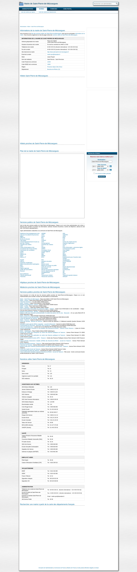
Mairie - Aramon (24, 300)
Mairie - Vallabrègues (25, 331)
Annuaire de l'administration (46, 568)
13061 (49, 64)
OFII (64, 265)
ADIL (64, 233)
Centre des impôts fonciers (70, 242)
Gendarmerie (66, 260)
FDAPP (22, 260)
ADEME (43, 233)
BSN (64, 237)
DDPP (43, 253)
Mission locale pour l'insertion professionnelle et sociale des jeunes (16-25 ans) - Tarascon (44, 346)
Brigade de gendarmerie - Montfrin (29, 311)
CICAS (64, 244)
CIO (64, 246)
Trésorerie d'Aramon (25, 302)
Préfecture (65, 268)
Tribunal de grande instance (70, 275)
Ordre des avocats (46, 267)
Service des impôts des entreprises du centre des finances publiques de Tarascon (42, 332)
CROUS (65, 251)
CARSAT (43, 240)
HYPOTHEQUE (67, 261)
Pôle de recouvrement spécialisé (50, 269)
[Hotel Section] (52, 108)
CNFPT (43, 248)
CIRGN (43, 247)
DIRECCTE (23, 254)
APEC (64, 236)
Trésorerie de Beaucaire (26, 327)
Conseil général (45, 243)
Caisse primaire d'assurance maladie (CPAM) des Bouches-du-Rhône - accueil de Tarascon (45, 340)
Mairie (64, 262)
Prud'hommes (66, 269)
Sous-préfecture (24, 274)
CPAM (21, 251)
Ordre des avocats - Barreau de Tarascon (31, 321)
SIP (64, 272)
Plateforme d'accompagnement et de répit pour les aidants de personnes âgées (30, 235)
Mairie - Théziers (24, 307)
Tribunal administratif (25, 275)
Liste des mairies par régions (28, 12)
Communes (53, 9)
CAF (64, 239)
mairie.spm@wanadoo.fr (53, 54)
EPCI (42, 257)
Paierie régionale (24, 268)
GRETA (22, 261)
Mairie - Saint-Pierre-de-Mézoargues (29, 299)
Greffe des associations (26, 269)
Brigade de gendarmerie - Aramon (29, 304)
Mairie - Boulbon (24, 303)
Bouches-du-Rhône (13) (53, 69)
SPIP (42, 274)
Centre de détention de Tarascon (28, 318)
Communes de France (60, 568)
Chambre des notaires (47, 244)
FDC (42, 260)
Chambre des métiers (26, 244)
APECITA (22, 237)
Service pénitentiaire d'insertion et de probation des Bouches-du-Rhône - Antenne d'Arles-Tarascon (47, 328)
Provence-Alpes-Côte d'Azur (54, 67)
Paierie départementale (69, 267)
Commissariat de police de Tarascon (29, 350)
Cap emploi (23, 240)
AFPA (42, 235)
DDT (64, 253)
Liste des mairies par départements (47, 12)
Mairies (41, 9)
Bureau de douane (25, 239)
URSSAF (65, 276)
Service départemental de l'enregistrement (48, 271)
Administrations (27, 9)
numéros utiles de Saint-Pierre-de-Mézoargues (65, 35)
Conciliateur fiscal (46, 250)
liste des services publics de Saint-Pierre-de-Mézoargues (46, 33)
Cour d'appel (66, 250)
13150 (49, 62)
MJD (64, 264)
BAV (42, 237)
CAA (42, 239)
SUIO (64, 274)
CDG (42, 242)
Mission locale (45, 264)
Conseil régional (45, 251)
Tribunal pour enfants (47, 275)
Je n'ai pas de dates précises (103, 173)
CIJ (42, 246)
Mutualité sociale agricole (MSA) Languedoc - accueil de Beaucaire (37, 324)
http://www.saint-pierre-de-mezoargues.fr (58, 52)
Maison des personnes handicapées (29, 264)
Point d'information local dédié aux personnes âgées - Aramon (37, 308)
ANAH (43, 236)
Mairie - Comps (24, 306)
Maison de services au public (49, 265)
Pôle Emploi (44, 268)
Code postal (67, 9)
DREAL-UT (23, 257)
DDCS (21, 253)
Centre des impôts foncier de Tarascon (30, 349)
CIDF (21, 246)
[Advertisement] (68, 19)
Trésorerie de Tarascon (26, 345)
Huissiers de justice (46, 261)
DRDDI (43, 255)
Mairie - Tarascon (24, 320)
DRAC (64, 254)
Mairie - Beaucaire (25, 315)
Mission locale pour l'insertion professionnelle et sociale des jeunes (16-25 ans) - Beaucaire (44, 313)
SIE (64, 271)
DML (42, 254)
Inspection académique (26, 262)
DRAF (21, 255)
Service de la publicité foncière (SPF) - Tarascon (33, 338)
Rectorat (22, 271)
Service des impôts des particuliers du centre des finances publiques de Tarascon (42, 335)
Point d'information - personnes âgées (73, 247)
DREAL (65, 255)
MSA (21, 265)
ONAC (22, 267)
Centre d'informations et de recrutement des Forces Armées (28, 248)
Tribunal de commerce (47, 276)
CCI (64, 240)
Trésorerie (22, 276)
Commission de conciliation (27, 250)
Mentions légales (89, 568)
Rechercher (102, 176)
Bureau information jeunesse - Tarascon (30, 343)
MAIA (42, 262)
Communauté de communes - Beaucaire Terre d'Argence (35, 325)
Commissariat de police (69, 248)
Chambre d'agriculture (68, 243)
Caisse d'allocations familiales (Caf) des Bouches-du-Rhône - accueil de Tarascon (41, 352)
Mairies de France (71, 568)
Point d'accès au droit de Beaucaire (29, 317)
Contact (97, 568)
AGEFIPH (65, 235)
